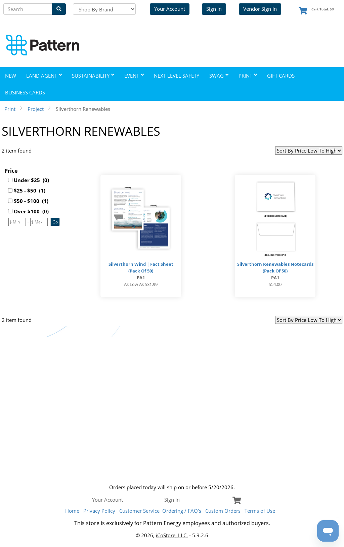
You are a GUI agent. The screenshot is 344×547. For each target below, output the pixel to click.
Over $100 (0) (31, 211)
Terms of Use (260, 510)
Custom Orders (223, 510)
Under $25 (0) (31, 180)
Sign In (214, 8)
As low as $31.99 (141, 284)
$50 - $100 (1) (31, 201)
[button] (55, 222)
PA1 (141, 278)
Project (36, 109)
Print (248, 75)
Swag (218, 75)
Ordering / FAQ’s (181, 510)
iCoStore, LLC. (172, 535)
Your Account (169, 8)
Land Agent (44, 75)
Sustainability (93, 75)
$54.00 (275, 284)
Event (134, 75)
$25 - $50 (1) (29, 190)
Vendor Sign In (260, 8)
